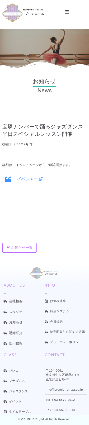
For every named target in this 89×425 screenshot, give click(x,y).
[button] (67, 12)
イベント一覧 (29, 178)
